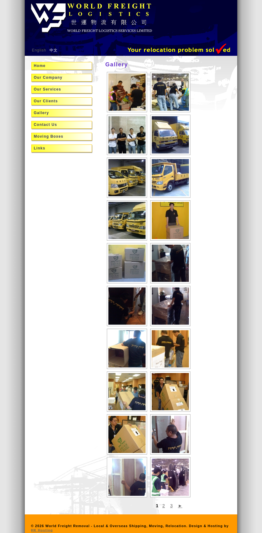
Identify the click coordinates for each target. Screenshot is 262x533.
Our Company (48, 77)
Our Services (47, 89)
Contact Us (45, 124)
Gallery (41, 113)
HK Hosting (42, 530)
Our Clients (46, 101)
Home (40, 66)
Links (39, 148)
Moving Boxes (48, 136)
